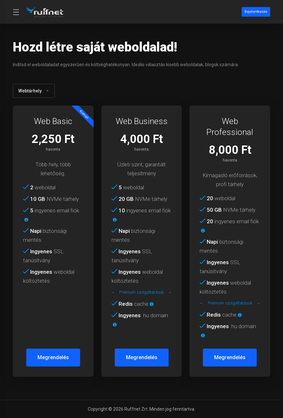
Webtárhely (33, 90)
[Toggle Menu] (15, 11)
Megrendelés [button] (53, 357)
